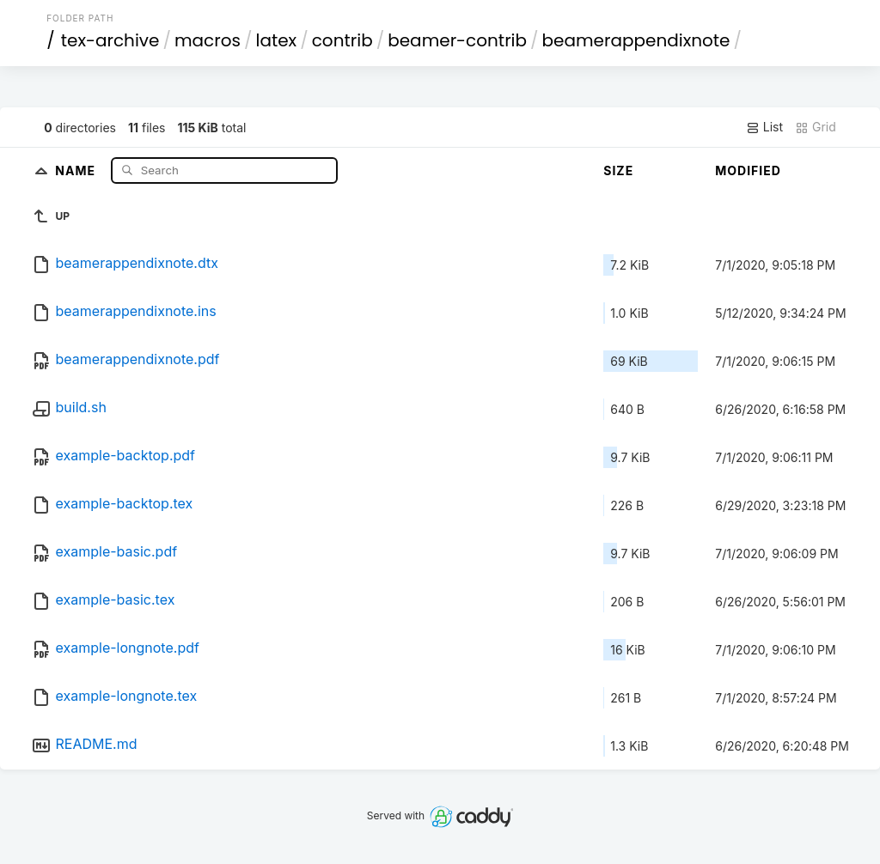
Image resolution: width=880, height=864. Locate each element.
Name (77, 169)
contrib (342, 40)
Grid (815, 127)
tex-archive (110, 40)
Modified (748, 170)
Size (618, 170)
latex (276, 40)
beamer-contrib (457, 40)
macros (207, 40)
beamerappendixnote (636, 40)
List (764, 127)
